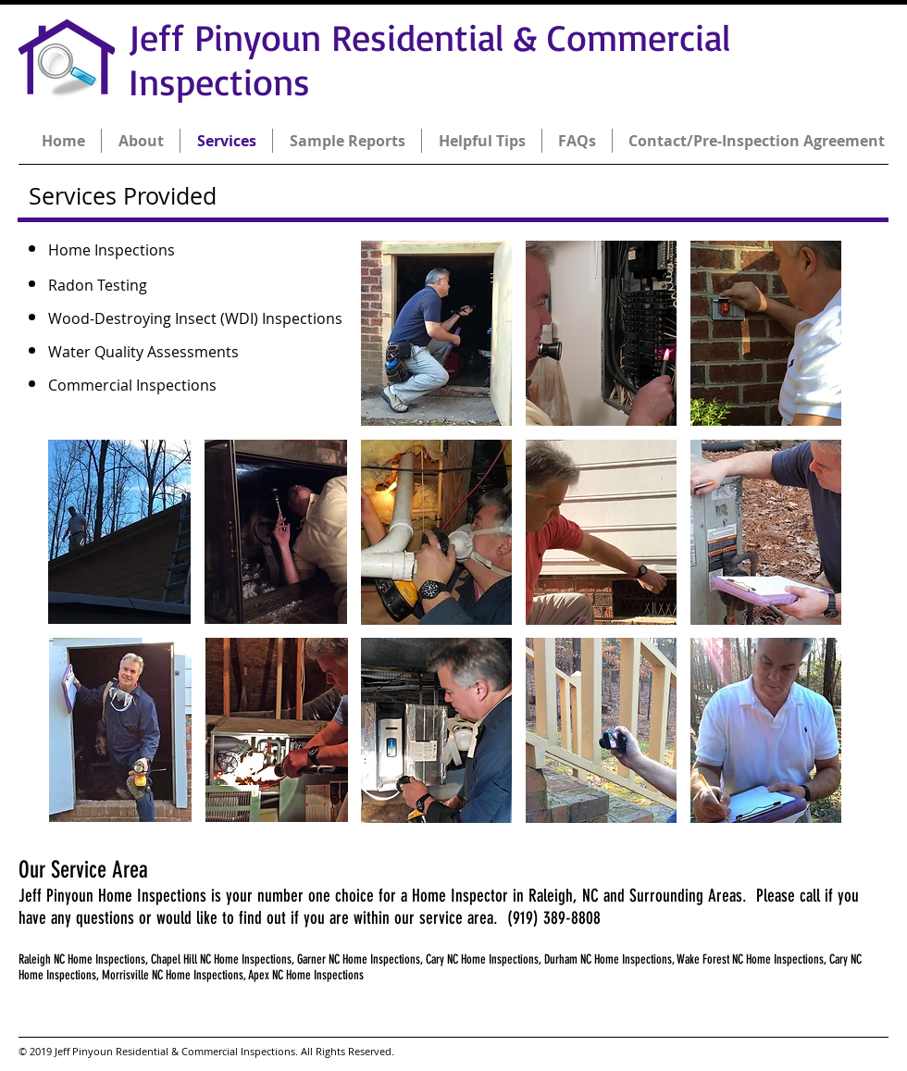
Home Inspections (111, 250)
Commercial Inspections (132, 385)
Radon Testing (97, 285)
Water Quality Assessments (143, 352)
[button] (119, 532)
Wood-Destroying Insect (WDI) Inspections (195, 318)
